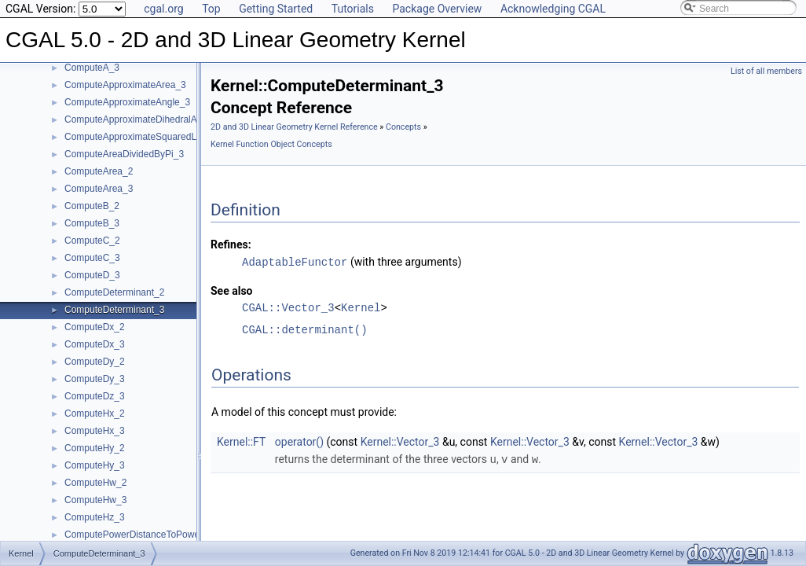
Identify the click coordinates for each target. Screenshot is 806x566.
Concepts (403, 127)
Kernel (360, 307)
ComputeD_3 (92, 275)
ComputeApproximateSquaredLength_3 (147, 136)
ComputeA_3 (91, 67)
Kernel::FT (241, 441)
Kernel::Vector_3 (400, 441)
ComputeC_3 (92, 257)
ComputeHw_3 (95, 499)
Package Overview (437, 8)
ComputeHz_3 (94, 517)
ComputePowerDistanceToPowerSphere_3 (154, 534)
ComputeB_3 (91, 223)
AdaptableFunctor (294, 261)
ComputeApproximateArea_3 (125, 84)
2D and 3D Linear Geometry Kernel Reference (294, 127)
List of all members (766, 71)
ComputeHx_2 (94, 413)
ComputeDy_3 (94, 378)
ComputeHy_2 (94, 448)
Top (211, 8)
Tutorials (353, 8)
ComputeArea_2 (98, 171)
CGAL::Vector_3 (288, 307)
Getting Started (276, 8)
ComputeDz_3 (94, 396)
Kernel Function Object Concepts (271, 144)
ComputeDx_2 (94, 327)
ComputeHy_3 (94, 465)
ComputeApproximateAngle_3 (127, 102)
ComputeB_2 (91, 205)
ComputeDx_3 (94, 344)
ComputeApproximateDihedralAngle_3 (144, 119)
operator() (299, 441)
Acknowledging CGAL (553, 8)
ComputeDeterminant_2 (114, 292)
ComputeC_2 (92, 240)
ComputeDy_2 (94, 361)
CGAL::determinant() (305, 329)
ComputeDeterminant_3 (114, 309)
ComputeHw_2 (95, 482)
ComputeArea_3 (98, 188)
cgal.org (163, 8)
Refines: (231, 244)
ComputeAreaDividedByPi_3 (124, 154)
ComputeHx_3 (94, 430)
